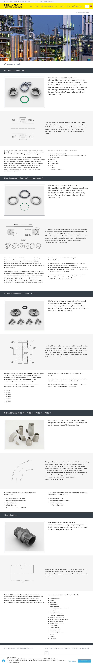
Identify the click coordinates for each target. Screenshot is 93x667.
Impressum (60, 648)
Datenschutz (68, 648)
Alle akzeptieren (84, 661)
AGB (55, 648)
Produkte (79, 12)
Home (30, 6)
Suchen (87, 6)
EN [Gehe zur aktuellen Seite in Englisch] (91, 6)
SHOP (68, 6)
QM (73, 648)
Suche (46, 648)
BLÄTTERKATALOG (77, 6)
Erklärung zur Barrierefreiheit (82, 648)
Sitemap (51, 648)
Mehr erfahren (72, 661)
